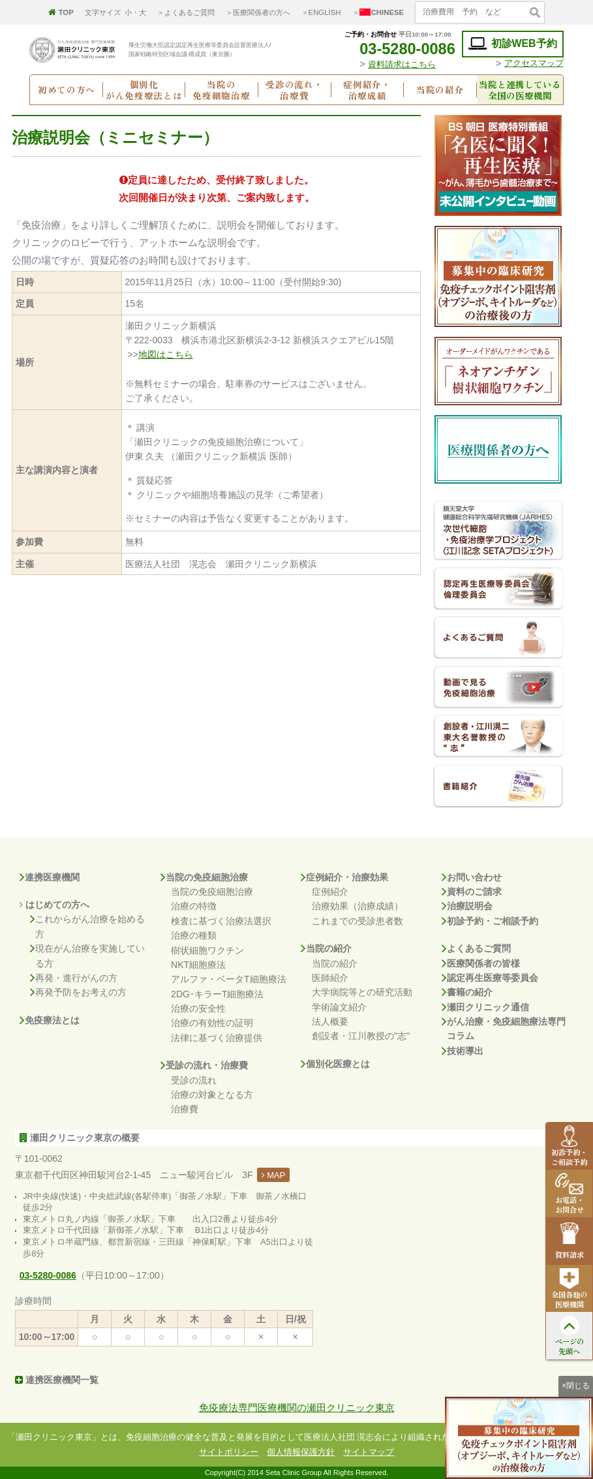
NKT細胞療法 (198, 964)
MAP (274, 1175)
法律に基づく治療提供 (216, 1038)
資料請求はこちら (402, 64)
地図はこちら (165, 354)
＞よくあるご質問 (186, 12)
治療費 (184, 1109)
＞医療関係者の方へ (258, 12)
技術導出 (462, 1051)
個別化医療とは (335, 1064)
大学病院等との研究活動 (362, 992)
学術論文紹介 (339, 1007)
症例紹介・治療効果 (344, 877)
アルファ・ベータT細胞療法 (228, 979)
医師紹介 (330, 978)
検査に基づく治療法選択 (221, 921)
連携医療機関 (50, 877)
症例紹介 (330, 891)
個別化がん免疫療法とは (144, 89)
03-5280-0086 (398, 48)
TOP (60, 12)
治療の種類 (194, 935)
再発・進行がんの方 (73, 978)
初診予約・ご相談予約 (490, 921)
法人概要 (330, 1021)
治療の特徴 (194, 906)
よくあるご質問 (476, 948)
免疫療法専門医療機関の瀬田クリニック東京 (297, 1407)
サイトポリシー (228, 1452)
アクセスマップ (534, 63)
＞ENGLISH (321, 12)
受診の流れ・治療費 (204, 1065)
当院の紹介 (326, 948)
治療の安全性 (198, 1008)
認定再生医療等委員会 (490, 978)
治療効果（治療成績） (357, 906)
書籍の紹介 (467, 992)
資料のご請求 (472, 891)
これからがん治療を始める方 (87, 926)
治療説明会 (467, 906)
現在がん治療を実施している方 (87, 956)
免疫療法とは (50, 1020)
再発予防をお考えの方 (78, 992)
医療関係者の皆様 (481, 963)
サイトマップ (368, 1452)
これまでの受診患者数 (357, 921)
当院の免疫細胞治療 (204, 877)
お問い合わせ (472, 877)
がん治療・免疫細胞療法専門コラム (504, 1029)
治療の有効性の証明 (212, 1023)
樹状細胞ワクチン (207, 950)
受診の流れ (194, 1080)
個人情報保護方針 (301, 1452)
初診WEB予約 (512, 43)
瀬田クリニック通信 (485, 1007)
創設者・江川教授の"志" (361, 1036)
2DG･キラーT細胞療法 (217, 994)
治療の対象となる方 (212, 1094)
